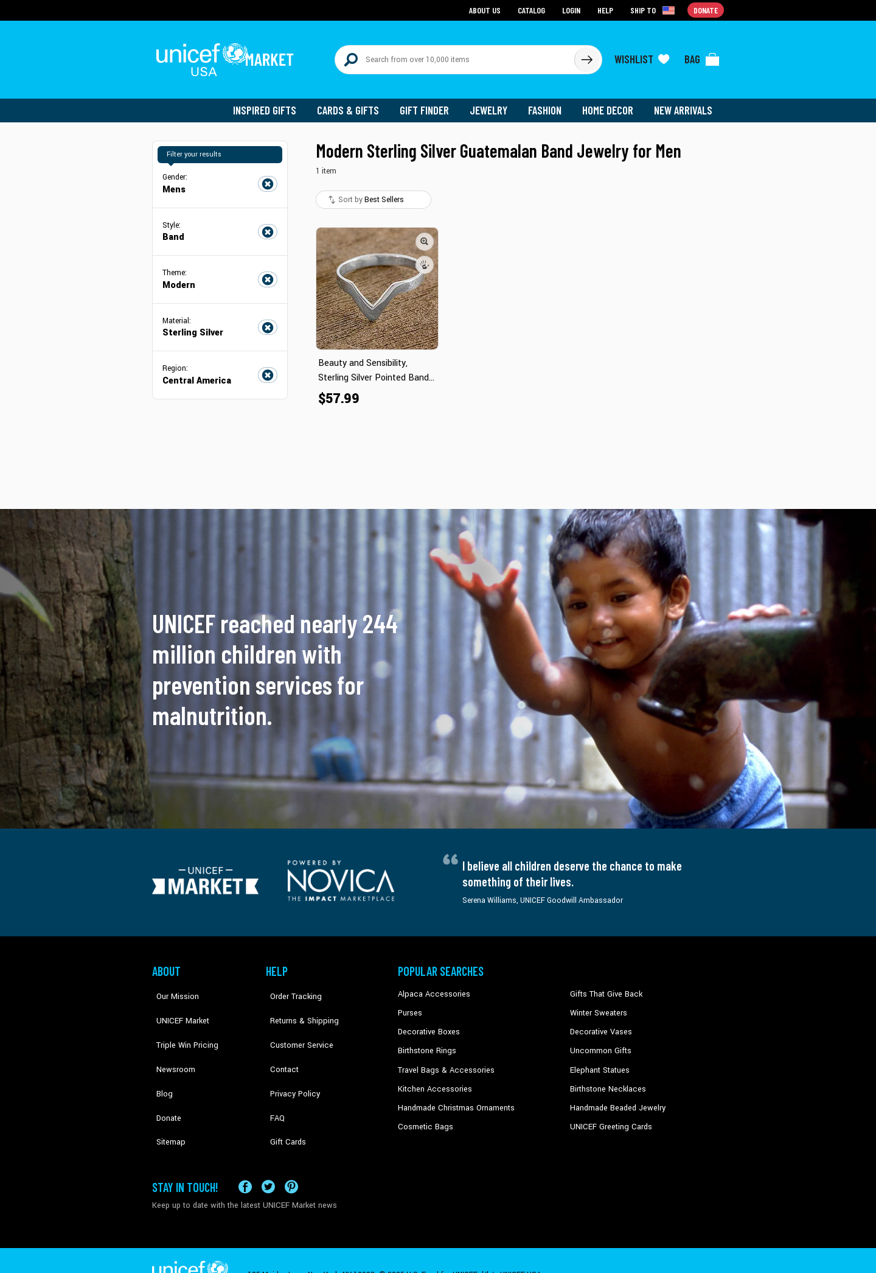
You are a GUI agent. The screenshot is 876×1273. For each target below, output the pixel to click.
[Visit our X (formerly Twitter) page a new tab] (268, 1157)
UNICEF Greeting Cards (608, 1116)
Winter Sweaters (597, 1005)
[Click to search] (586, 56)
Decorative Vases (599, 1024)
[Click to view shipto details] (654, 9)
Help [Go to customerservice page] (606, 9)
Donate (164, 1080)
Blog (160, 1061)
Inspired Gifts (273, 103)
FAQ (273, 1080)
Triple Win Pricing (181, 1024)
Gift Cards (283, 1098)
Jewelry (493, 103)
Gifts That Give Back (604, 987)
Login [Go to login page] (572, 9)
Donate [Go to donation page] (706, 9)
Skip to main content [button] (438, 0)
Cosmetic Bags (424, 1116)
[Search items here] (454, 56)
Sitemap (166, 1098)
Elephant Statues (598, 1061)
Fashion (548, 103)
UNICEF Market (176, 1005)
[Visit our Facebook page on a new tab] (245, 1157)
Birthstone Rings (426, 1042)
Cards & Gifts (355, 103)
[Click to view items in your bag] (702, 56)
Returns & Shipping (298, 1005)
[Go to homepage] (228, 56)
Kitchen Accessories (432, 1080)
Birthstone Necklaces (605, 1080)
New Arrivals (684, 103)
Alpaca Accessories (431, 987)
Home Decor (610, 103)
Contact (279, 1042)
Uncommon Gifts (599, 1042)
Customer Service (295, 1024)
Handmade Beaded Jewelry (615, 1098)
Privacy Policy (289, 1061)
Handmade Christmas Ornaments (454, 1098)
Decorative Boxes (427, 1024)
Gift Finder (430, 103)
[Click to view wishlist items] (641, 56)
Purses (410, 1005)
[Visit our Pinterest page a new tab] (291, 1157)
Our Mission (172, 987)
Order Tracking (290, 987)
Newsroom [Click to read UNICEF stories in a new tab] (170, 1042)
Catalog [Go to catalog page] (533, 9)
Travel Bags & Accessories (442, 1061)
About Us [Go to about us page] (486, 9)
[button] (424, 234)
